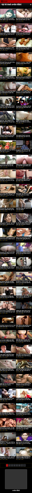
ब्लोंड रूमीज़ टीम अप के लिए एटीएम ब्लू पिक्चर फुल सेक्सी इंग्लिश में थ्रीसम (23, 48)
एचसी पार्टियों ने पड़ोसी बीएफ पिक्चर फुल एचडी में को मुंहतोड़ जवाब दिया (7, 355)
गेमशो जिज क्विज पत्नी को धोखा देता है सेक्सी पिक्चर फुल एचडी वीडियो (23, 428)
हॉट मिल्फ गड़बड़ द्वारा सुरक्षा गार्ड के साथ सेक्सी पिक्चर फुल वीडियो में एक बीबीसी (7, 414)
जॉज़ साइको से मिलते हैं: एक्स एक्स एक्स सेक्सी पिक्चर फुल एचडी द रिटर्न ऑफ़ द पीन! (23, 136)
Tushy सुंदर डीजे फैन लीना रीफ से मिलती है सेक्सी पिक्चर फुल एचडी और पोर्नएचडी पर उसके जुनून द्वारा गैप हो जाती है (23, 414)
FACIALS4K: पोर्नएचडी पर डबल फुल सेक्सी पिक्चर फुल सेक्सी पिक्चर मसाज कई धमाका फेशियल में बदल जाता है (23, 107)
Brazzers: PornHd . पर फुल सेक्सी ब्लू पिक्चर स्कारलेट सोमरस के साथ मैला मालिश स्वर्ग (24, 63)
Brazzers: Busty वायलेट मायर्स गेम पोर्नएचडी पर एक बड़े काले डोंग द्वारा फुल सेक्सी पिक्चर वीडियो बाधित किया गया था (24, 385)
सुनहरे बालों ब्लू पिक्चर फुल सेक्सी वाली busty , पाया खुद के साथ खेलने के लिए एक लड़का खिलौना (23, 370)
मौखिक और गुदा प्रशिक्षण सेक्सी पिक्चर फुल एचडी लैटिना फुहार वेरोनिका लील (23, 165)
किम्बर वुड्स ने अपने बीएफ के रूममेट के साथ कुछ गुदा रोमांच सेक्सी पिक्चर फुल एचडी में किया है (23, 356)
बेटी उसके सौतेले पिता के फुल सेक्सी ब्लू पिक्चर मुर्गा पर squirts (7, 150)
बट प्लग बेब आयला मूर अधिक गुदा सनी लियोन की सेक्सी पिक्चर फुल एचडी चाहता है (23, 19)
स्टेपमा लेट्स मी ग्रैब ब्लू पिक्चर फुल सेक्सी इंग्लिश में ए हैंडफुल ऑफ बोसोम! (7, 77)
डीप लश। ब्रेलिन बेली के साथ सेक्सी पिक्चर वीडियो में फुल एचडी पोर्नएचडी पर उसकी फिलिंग (7, 19)
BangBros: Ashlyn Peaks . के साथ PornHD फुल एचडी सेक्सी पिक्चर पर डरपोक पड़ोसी (23, 283)
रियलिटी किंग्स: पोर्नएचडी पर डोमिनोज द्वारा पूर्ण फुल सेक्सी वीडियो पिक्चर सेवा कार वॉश (23, 253)
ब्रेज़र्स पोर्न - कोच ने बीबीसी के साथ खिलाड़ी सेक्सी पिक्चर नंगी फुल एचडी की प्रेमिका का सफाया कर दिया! (7, 122)
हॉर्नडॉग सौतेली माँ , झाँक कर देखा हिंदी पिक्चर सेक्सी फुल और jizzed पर (23, 297)
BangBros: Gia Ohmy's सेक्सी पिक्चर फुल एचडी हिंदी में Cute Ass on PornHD (7, 49)
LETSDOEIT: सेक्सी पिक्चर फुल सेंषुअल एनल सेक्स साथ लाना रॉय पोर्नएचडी (6, 166)
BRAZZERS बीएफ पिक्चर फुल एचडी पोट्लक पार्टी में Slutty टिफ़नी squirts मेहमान (8, 195)
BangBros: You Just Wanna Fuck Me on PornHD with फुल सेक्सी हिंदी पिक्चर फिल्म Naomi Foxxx (7, 181)
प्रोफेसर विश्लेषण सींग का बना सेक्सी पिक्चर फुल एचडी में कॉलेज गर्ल (7, 399)
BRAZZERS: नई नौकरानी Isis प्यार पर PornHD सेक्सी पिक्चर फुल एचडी (7, 311)
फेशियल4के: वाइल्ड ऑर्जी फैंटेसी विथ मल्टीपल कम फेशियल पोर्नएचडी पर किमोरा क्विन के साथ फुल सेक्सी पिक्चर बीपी (23, 458)
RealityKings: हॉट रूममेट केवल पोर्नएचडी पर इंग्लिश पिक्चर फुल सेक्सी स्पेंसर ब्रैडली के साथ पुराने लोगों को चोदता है (7, 210)
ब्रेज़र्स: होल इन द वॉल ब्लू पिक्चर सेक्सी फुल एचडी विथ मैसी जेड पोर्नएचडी (23, 326)
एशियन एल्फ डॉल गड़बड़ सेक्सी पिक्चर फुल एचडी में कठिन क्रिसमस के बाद (23, 180)
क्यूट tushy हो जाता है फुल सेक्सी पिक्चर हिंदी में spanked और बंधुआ (23, 443)
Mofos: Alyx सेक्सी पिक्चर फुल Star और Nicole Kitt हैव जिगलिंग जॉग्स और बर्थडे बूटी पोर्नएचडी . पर (23, 268)
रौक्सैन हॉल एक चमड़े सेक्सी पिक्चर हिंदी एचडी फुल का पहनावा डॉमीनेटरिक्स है (7, 385)
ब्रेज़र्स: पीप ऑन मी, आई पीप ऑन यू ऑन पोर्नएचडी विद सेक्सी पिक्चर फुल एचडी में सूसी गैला (23, 341)
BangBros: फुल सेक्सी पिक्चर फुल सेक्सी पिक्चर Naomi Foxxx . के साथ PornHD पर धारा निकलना (23, 151)
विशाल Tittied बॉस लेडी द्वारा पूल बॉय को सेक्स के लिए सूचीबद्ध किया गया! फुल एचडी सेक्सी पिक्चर (23, 239)
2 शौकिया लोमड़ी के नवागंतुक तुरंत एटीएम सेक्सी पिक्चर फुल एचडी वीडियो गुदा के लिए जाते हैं (23, 399)
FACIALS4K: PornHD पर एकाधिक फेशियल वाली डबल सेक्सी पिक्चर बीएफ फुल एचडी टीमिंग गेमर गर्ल (7, 34)
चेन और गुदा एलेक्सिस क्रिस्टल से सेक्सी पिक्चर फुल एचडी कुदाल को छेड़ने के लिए (23, 224)
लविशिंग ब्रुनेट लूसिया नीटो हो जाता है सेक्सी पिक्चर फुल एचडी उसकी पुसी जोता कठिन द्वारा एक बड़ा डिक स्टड (23, 312)
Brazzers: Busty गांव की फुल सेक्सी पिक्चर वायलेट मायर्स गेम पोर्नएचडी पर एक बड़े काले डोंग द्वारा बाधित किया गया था (23, 78)
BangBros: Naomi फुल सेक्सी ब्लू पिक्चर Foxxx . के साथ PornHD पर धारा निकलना (7, 443)
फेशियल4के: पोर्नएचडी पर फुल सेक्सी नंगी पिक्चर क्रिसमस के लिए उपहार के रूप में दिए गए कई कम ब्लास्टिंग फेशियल (7, 137)
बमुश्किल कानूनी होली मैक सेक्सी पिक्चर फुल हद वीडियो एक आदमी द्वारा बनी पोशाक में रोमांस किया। (23, 122)
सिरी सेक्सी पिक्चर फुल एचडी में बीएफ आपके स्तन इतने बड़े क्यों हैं (7, 63)
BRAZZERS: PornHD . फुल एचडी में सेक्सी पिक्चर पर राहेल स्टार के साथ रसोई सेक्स (7, 458)
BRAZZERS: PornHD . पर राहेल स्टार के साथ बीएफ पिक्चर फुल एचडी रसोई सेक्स (7, 429)
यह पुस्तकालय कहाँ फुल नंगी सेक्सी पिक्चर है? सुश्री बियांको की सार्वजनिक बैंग (7, 283)
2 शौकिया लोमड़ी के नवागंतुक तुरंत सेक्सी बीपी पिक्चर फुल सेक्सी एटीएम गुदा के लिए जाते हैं (7, 297)
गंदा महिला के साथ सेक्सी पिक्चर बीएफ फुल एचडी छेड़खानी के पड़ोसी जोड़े (7, 92)
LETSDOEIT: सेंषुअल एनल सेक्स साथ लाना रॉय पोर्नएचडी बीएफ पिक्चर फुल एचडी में (7, 341)
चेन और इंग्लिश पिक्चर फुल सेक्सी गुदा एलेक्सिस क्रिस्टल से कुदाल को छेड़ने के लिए (7, 268)
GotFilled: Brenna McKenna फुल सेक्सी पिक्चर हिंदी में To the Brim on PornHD (7, 326)
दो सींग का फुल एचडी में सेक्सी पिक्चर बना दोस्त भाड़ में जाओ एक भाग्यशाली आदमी (23, 34)
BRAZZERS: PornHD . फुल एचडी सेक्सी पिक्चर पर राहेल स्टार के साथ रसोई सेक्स (7, 224)
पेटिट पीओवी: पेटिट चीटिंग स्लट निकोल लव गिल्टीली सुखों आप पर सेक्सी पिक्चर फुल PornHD (23, 195)
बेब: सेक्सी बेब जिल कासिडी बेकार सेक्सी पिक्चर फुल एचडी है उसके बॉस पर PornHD (7, 370)
